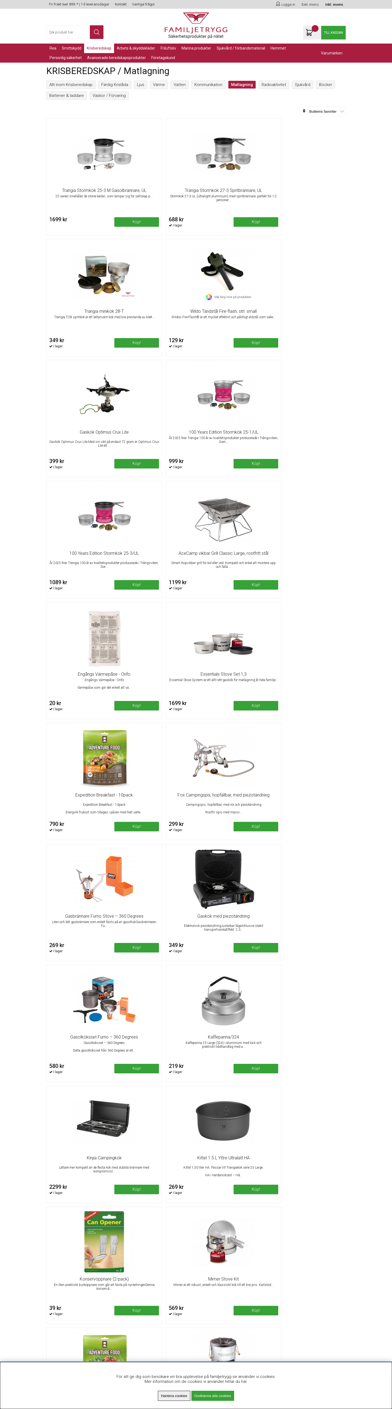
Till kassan (333, 33)
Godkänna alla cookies (212, 1396)
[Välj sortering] (327, 111)
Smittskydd (71, 48)
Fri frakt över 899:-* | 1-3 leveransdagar (79, 4)
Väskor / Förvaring (109, 95)
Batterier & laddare (66, 95)
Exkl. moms (310, 4)
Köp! (329, 226)
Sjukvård (302, 84)
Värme (159, 84)
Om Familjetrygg (137, 1260)
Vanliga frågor (143, 4)
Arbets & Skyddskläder (136, 48)
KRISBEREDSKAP (99, 48)
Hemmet (278, 48)
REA (53, 48)
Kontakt (121, 4)
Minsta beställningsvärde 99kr (149, 1273)
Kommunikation (208, 84)
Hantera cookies (174, 1396)
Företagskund (163, 58)
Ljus (140, 84)
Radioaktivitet (274, 84)
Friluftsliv (168, 48)
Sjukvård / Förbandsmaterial (241, 48)
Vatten (180, 84)
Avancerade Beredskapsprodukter (116, 58)
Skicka (335, 1280)
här (244, 1381)
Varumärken (331, 53)
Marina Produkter (196, 48)
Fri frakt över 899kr (139, 1266)
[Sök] (74, 32)
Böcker (325, 84)
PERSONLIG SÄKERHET (66, 58)
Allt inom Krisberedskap (71, 84)
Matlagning (242, 84)
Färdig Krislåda (114, 84)
